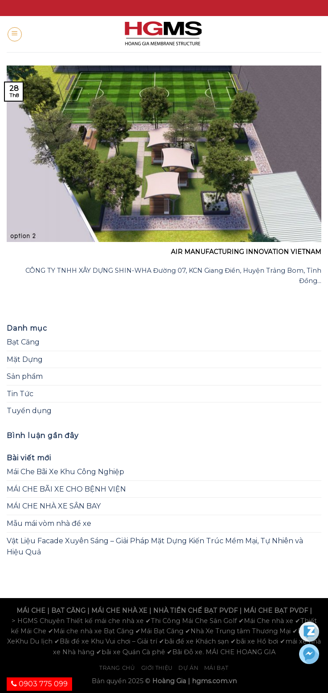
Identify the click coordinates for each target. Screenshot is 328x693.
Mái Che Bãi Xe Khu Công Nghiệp (65, 471)
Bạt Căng (23, 342)
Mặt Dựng (25, 359)
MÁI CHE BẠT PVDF (275, 611)
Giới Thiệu (157, 667)
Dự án (188, 667)
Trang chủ (117, 667)
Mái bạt (216, 667)
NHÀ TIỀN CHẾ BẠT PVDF (195, 611)
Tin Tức (20, 394)
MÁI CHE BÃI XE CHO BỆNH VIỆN (66, 489)
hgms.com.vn (214, 681)
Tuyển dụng (29, 410)
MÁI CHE (30, 611)
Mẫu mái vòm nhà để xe (49, 523)
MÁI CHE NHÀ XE (119, 611)
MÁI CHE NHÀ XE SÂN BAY (54, 506)
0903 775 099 (39, 684)
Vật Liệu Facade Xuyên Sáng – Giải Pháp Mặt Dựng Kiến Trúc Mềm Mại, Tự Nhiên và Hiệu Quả (155, 547)
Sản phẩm (25, 376)
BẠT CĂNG (68, 611)
